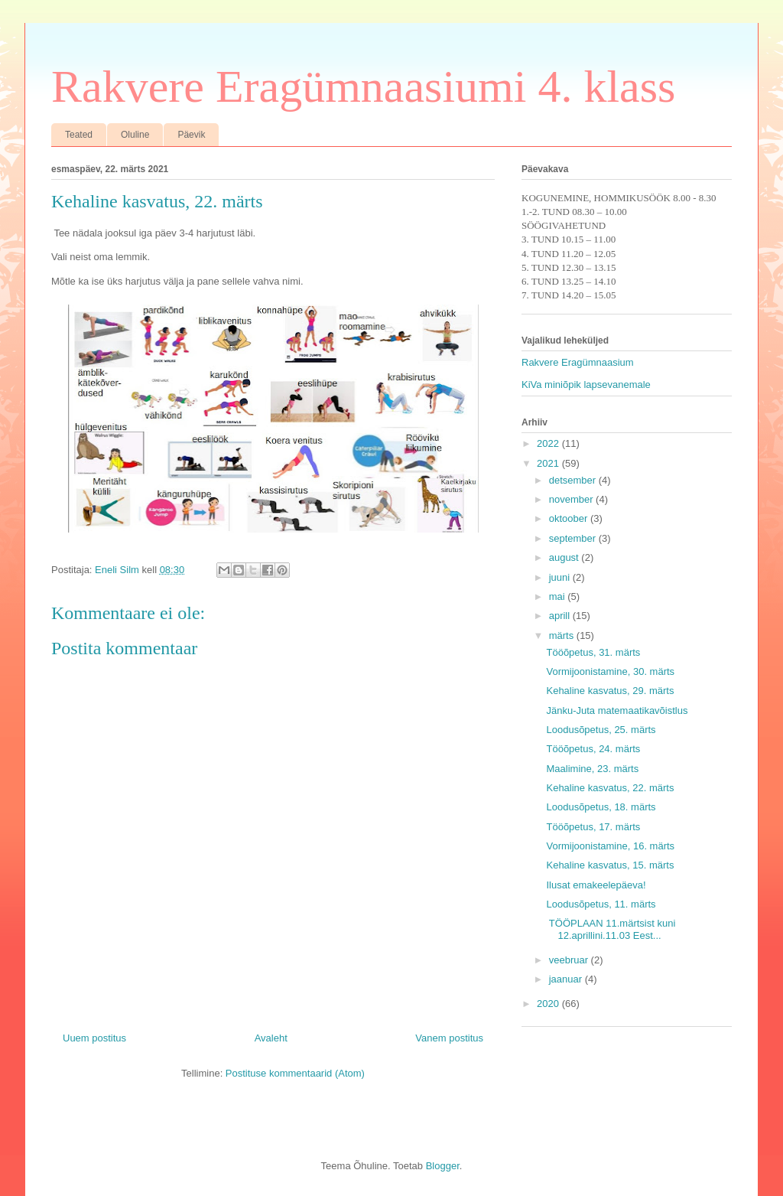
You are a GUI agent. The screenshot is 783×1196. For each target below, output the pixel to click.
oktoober (569, 518)
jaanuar (567, 979)
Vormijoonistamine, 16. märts (610, 846)
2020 (549, 1003)
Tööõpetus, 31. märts (593, 652)
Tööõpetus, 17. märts (593, 827)
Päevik (191, 134)
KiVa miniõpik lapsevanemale (586, 384)
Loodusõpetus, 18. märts (600, 807)
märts (563, 635)
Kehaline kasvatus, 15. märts (610, 865)
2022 (549, 443)
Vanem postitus (449, 1038)
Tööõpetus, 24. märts (593, 748)
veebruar (570, 960)
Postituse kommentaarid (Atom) (295, 1073)
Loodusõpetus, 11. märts (600, 904)
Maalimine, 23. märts (592, 768)
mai (558, 596)
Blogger (443, 1166)
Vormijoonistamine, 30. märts (610, 671)
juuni (561, 577)
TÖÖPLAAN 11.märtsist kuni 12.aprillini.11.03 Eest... (610, 929)
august (565, 557)
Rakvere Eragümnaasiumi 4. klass (363, 86)
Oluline (135, 134)
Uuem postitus (94, 1038)
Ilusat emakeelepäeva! (595, 885)
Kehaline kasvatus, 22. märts (610, 788)
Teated (79, 134)
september (574, 538)
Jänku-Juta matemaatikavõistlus (616, 710)
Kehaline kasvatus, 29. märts (610, 690)
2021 (549, 463)
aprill (561, 615)
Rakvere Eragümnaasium (577, 362)
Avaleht (271, 1038)
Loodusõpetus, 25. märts (600, 729)
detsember (574, 480)
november (572, 499)
